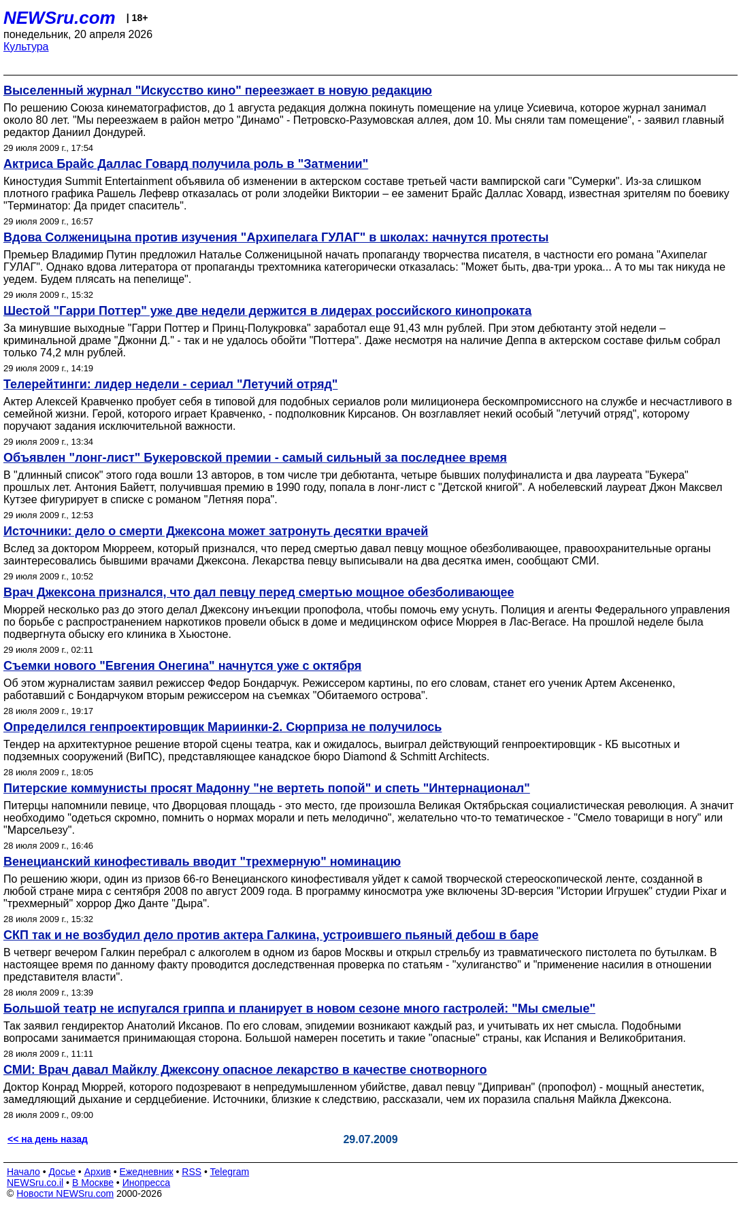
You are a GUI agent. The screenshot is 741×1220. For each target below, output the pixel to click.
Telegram (230, 1171)
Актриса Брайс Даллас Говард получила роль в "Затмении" (185, 164)
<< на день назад (47, 1139)
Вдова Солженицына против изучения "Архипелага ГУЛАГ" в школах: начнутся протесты (275, 237)
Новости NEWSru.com (65, 1193)
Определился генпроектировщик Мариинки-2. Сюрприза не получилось (222, 727)
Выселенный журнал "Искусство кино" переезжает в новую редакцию (217, 90)
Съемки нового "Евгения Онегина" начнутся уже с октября (182, 666)
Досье (62, 1171)
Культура (26, 46)
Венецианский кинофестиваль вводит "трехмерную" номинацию (202, 861)
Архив (97, 1171)
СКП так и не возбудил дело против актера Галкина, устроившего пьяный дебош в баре (270, 935)
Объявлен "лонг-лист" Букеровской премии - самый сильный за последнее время (255, 457)
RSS (191, 1171)
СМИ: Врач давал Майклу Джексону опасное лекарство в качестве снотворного (245, 1070)
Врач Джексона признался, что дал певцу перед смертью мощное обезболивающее (258, 592)
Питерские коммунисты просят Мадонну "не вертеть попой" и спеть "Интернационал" (266, 788)
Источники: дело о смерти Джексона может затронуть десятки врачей (215, 531)
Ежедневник (147, 1171)
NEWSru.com (59, 17)
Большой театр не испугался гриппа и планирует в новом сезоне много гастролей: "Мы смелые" (299, 1008)
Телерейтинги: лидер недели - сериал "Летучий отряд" (170, 384)
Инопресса (146, 1182)
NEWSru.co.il (35, 1182)
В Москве (93, 1182)
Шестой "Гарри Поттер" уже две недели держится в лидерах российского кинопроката (267, 311)
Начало (23, 1171)
